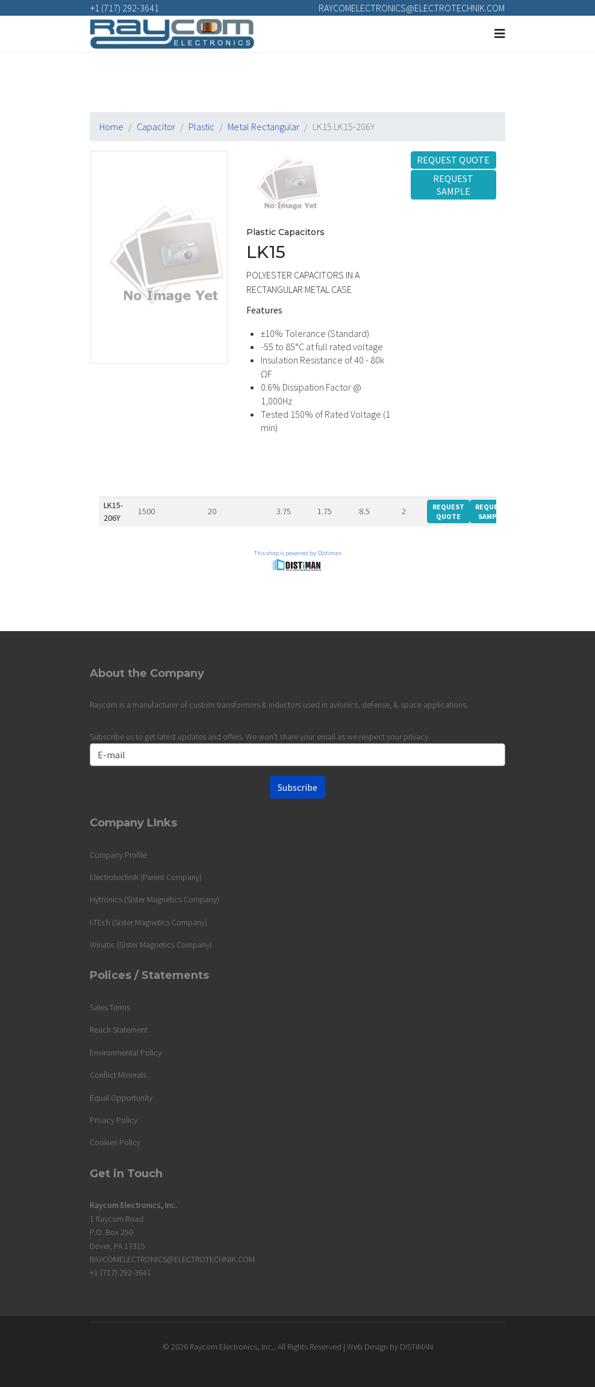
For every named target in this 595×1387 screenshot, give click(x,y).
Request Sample (453, 184)
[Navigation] (499, 34)
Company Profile (118, 854)
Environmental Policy (125, 1052)
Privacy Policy (113, 1120)
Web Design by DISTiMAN (390, 1346)
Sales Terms (110, 1007)
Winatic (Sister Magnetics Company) (151, 944)
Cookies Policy (115, 1142)
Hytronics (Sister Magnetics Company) (154, 899)
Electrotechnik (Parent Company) (146, 877)
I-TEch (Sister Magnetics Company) (148, 922)
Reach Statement (119, 1029)
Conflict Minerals (118, 1074)
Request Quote (453, 160)
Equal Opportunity (121, 1097)
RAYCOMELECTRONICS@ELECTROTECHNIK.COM (412, 8)
